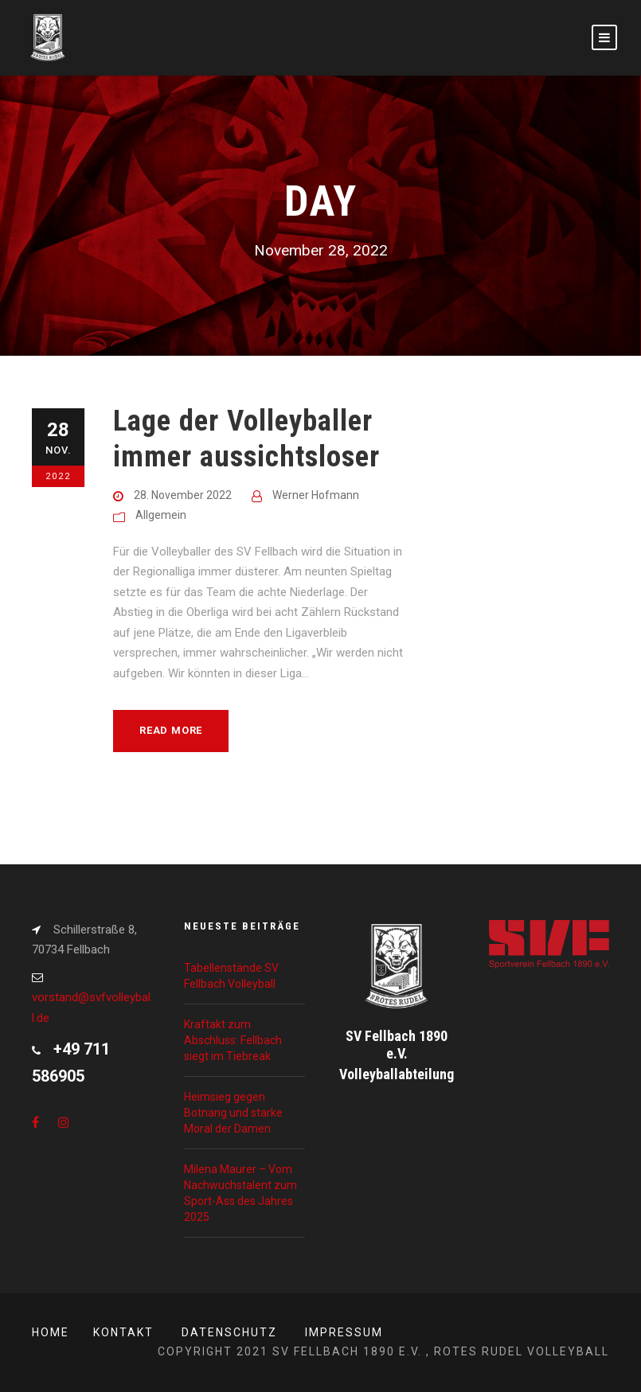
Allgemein (160, 515)
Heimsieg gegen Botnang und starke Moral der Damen (233, 1112)
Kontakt (123, 1332)
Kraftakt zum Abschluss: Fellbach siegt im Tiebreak (233, 1040)
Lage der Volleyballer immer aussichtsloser (246, 438)
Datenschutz (229, 1332)
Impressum (344, 1332)
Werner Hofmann (315, 495)
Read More (170, 730)
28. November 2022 (183, 495)
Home (50, 1332)
